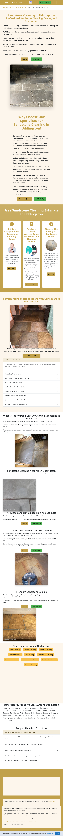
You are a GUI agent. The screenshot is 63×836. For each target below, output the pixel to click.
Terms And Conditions (27, 821)
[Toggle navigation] (58, 2)
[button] (45, 2)
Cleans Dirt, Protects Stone (13, 374)
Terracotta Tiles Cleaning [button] (45, 655)
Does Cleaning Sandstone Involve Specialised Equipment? (22, 756)
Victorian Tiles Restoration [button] (30, 660)
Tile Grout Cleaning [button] (31, 665)
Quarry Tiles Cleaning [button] (11, 660)
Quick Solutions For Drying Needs (15, 400)
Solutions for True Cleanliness (14, 360)
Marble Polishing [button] (15, 650)
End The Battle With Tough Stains (15, 387)
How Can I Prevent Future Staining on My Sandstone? (21, 760)
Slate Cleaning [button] (29, 655)
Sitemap (36, 821)
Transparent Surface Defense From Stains (17, 378)
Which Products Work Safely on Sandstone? (18, 750)
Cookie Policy (15, 821)
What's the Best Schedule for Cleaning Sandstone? (20, 732)
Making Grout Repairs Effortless (14, 391)
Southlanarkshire (21, 7)
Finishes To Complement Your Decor (16, 404)
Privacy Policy (7, 821)
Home (5, 7)
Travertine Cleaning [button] (30, 650)
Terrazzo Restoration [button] (15, 655)
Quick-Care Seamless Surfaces (14, 383)
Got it (57, 833)
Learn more (50, 833)
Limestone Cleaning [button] (46, 650)
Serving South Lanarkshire (12, 2)
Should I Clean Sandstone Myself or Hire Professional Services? (24, 744)
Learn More (31, 356)
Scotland (11, 7)
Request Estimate (31, 285)
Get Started (11, 269)
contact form (51, 801)
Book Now (51, 274)
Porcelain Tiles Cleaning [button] (49, 660)
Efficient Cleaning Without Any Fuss (15, 396)
